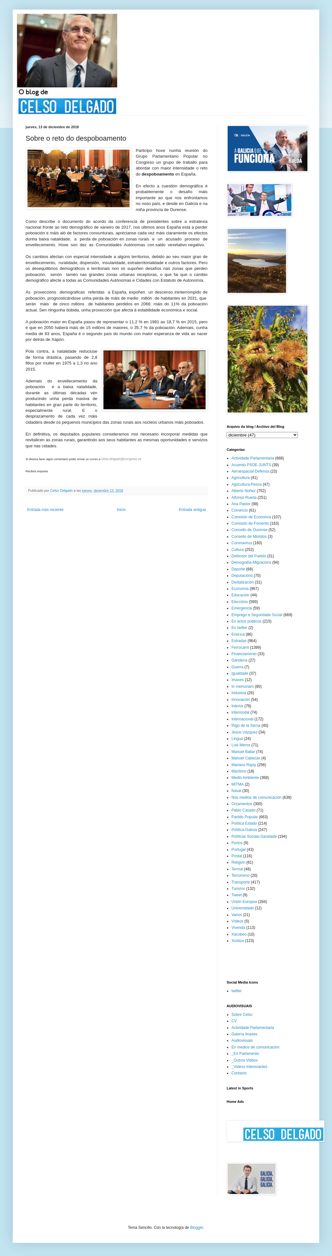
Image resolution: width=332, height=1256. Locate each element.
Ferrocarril (240, 647)
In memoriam (242, 686)
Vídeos (237, 921)
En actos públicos (246, 621)
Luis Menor (240, 745)
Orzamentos (241, 804)
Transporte (240, 882)
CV (234, 1021)
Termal (237, 869)
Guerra (237, 667)
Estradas (238, 641)
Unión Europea (244, 901)
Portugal (238, 849)
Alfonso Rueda (244, 497)
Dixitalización (242, 582)
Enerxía (238, 634)
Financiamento (244, 654)
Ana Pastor (240, 504)
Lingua (237, 738)
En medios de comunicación (255, 1047)
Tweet (236, 895)
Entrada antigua (192, 509)
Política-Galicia (244, 830)
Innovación (240, 699)
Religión (238, 862)
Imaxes (237, 680)
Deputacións (242, 575)
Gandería (239, 660)
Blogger (196, 1227)
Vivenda (238, 927)
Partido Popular (244, 817)
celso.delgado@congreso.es (121, 459)
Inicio (121, 509)
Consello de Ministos (249, 536)
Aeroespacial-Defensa (250, 471)
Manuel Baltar (243, 752)
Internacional (242, 719)
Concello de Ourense (249, 530)
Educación (240, 595)
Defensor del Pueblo (248, 556)
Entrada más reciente (45, 509)
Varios (236, 915)
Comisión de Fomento (250, 523)
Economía (240, 588)
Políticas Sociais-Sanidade (254, 836)
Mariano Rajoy (243, 765)
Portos (237, 843)
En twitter (239, 627)
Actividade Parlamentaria (252, 458)
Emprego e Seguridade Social (256, 615)
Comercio (239, 510)
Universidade (242, 908)
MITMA (237, 784)
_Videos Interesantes (249, 1066)
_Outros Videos (244, 1060)
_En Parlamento (245, 1053)
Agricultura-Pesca (246, 484)
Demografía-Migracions (251, 562)
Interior (237, 706)
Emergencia (241, 608)
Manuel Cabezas (245, 758)
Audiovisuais (242, 1040)
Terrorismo (240, 875)
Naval (236, 791)
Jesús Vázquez (244, 732)
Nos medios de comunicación (256, 797)
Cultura (237, 549)
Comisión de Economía (251, 517)
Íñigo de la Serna (245, 725)
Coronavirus (241, 543)
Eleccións (239, 602)
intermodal (240, 712)
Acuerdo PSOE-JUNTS (251, 465)
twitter (236, 991)
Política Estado (244, 823)
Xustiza (237, 940)
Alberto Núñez (243, 491)
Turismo (238, 888)
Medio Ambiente (245, 777)
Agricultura (240, 477)
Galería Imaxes (244, 1034)
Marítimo (238, 771)
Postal (236, 856)
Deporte (238, 569)
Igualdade (239, 673)
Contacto (239, 1073)
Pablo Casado (243, 810)
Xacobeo (238, 934)
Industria (238, 693)
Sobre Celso (242, 1014)
